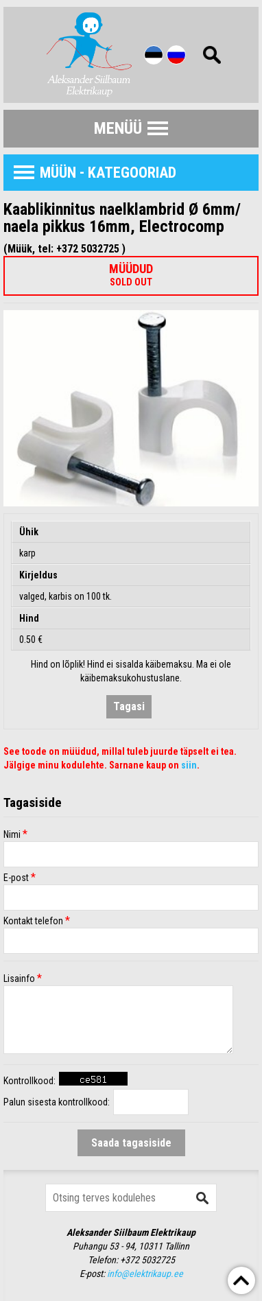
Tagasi (129, 706)
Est (153, 55)
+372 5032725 (147, 1259)
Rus (176, 55)
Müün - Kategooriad (108, 172)
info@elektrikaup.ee (145, 1273)
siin (189, 765)
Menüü (118, 128)
